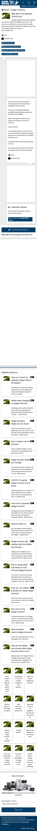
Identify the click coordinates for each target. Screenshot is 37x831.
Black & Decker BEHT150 (11, 46)
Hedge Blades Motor (9, 54)
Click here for (19, 219)
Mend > (6, 10)
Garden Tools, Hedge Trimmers (13, 50)
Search (18, 810)
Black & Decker (8, 43)
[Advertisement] (18, 78)
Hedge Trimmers (18, 10)
